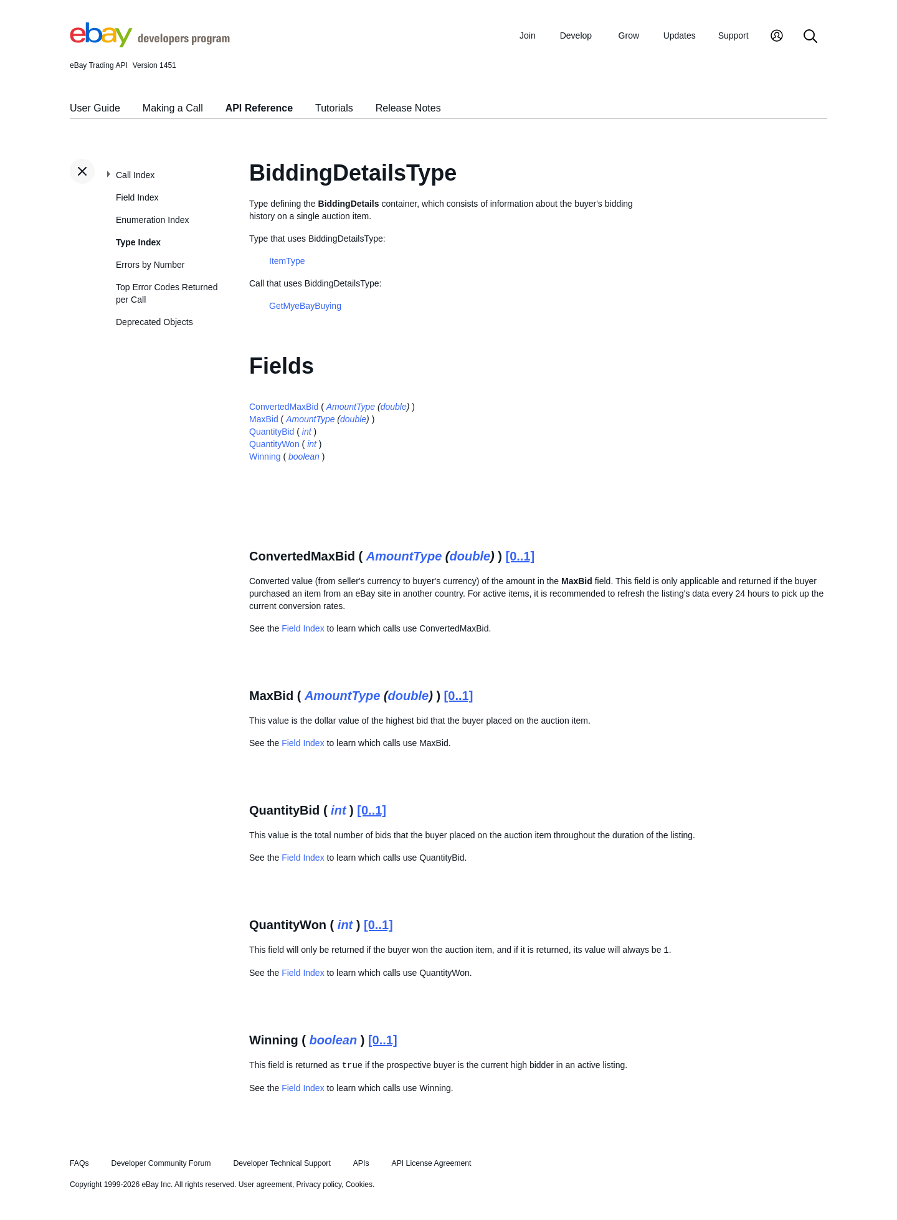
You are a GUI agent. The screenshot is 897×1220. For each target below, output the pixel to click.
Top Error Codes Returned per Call (166, 293)
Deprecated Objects (154, 322)
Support (733, 35)
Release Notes (408, 108)
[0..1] (520, 556)
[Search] (810, 37)
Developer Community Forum (161, 1163)
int (306, 432)
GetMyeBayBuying (305, 306)
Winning (265, 456)
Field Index (137, 197)
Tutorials (334, 108)
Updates (679, 35)
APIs (361, 1163)
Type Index (138, 242)
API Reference (259, 108)
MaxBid (263, 419)
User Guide (95, 108)
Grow (629, 35)
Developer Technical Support (281, 1163)
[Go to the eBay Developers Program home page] (150, 44)
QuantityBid (271, 432)
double (394, 407)
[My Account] (777, 37)
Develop (576, 35)
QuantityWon (274, 444)
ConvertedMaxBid (283, 407)
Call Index (135, 175)
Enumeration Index (152, 220)
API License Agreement (431, 1163)
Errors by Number (150, 265)
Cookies (359, 1184)
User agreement (265, 1184)
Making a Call (173, 108)
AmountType (350, 407)
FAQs (79, 1163)
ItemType (287, 261)
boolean (304, 456)
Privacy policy (319, 1184)
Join (528, 35)
